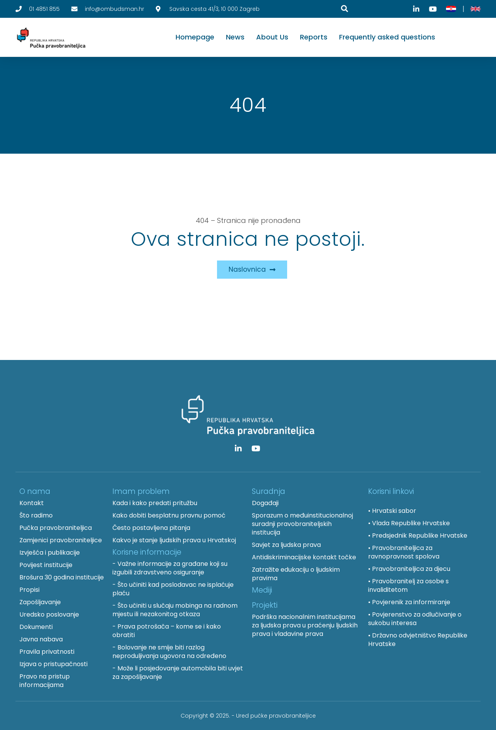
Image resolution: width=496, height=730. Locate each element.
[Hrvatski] (451, 9)
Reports (313, 37)
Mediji (262, 590)
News (235, 37)
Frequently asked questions (387, 37)
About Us (272, 37)
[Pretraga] (344, 8)
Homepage (195, 37)
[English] (475, 9)
